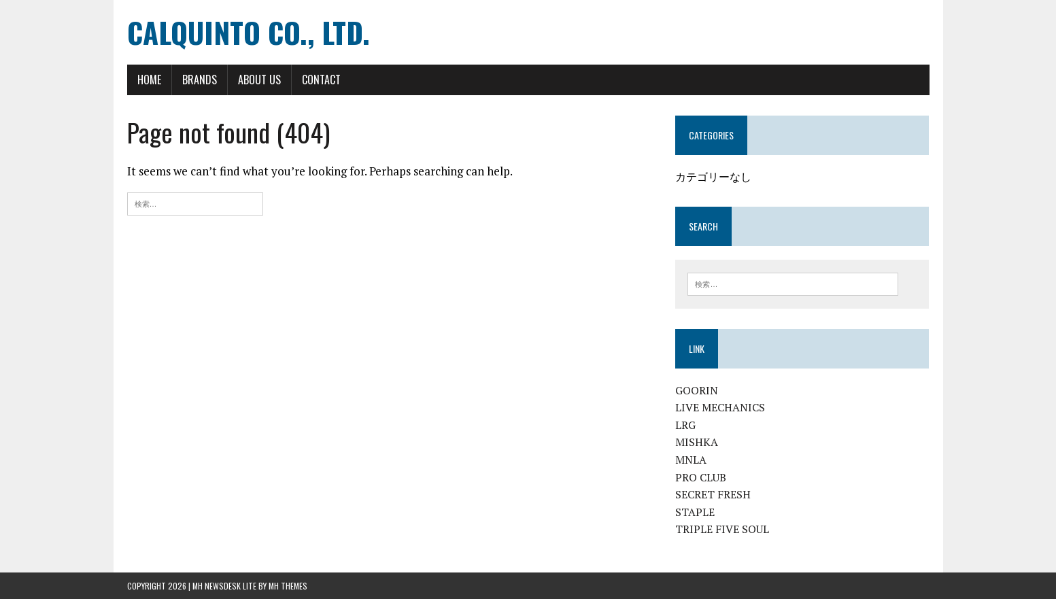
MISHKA (696, 441)
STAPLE (695, 511)
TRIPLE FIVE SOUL (722, 528)
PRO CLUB (700, 477)
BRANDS (199, 79)
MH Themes (288, 586)
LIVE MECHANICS (720, 407)
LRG (685, 424)
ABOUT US (259, 79)
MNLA (690, 459)
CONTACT (321, 79)
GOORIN (696, 390)
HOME (149, 79)
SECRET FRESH (713, 494)
